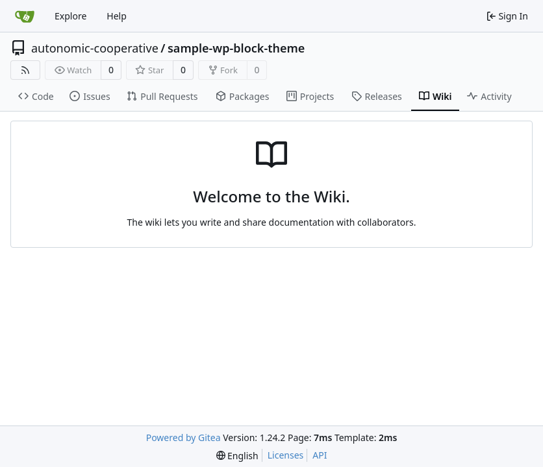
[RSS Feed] (25, 70)
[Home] (24, 16)
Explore (70, 16)
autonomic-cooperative (94, 48)
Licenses (286, 455)
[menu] (237, 455)
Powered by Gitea (183, 437)
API (319, 455)
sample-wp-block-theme (236, 48)
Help (117, 16)
